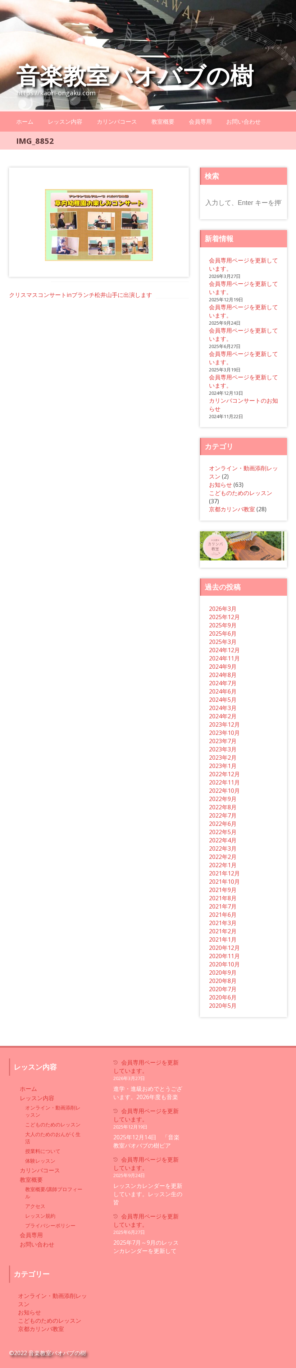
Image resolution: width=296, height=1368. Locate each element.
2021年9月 (223, 890)
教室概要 (162, 121)
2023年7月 (223, 741)
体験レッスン (40, 1160)
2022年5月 (223, 832)
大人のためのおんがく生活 (53, 1138)
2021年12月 (224, 873)
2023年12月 (224, 724)
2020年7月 (223, 989)
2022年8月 (223, 807)
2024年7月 (223, 683)
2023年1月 (223, 766)
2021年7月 (223, 906)
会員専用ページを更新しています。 (146, 1066)
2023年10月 (224, 733)
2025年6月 (223, 633)
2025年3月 (223, 642)
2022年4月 (223, 840)
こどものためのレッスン (240, 493)
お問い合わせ (243, 121)
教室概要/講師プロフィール (53, 1193)
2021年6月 (223, 915)
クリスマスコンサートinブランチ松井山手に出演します (80, 295)
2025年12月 (224, 617)
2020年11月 (224, 956)
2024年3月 (223, 708)
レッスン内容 (65, 121)
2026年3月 (223, 609)
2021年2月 (223, 931)
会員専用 (200, 121)
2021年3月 (223, 923)
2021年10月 (224, 882)
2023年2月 (223, 757)
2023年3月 (223, 749)
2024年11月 (224, 658)
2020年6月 (223, 997)
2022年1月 (223, 865)
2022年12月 (224, 774)
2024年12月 (224, 650)
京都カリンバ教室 (232, 509)
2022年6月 (223, 824)
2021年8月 (223, 898)
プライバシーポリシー (50, 1225)
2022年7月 (223, 815)
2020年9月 (223, 972)
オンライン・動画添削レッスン (53, 1111)
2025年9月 (223, 625)
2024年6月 (223, 691)
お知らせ (220, 485)
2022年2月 (223, 857)
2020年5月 (223, 1006)
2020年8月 (223, 981)
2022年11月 (224, 782)
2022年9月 (223, 799)
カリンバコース (117, 121)
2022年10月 (224, 791)
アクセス (35, 1206)
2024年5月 (223, 700)
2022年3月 (223, 848)
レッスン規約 (40, 1215)
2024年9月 (223, 667)
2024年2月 (223, 716)
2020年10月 (224, 964)
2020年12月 (224, 948)
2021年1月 (223, 939)
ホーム (24, 121)
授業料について (42, 1151)
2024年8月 (223, 675)
